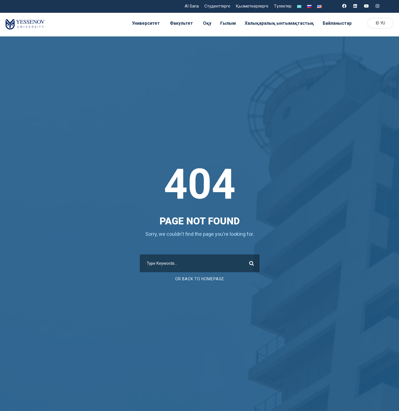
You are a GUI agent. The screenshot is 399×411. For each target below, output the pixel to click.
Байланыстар (335, 23)
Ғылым (225, 23)
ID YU (379, 23)
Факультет (177, 23)
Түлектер (282, 6)
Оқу (203, 23)
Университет (142, 23)
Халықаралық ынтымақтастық (276, 23)
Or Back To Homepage (199, 279)
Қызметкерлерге (252, 6)
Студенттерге (217, 6)
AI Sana (190, 6)
